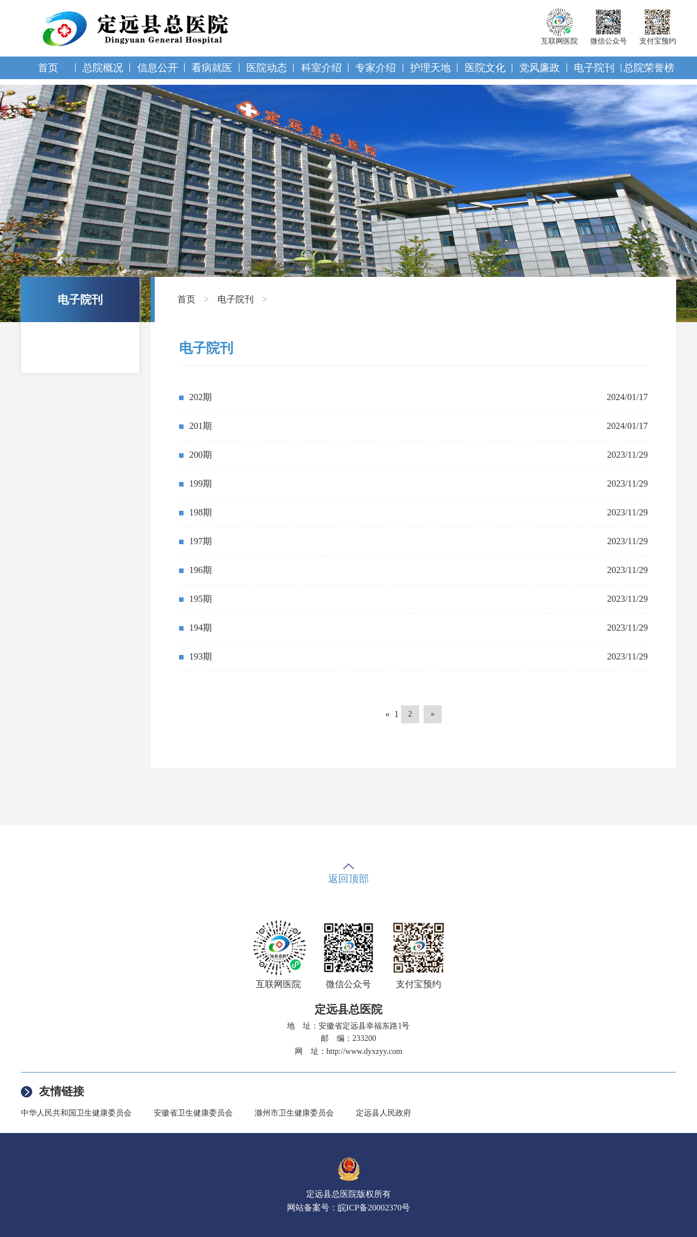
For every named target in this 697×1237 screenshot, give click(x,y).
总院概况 (102, 67)
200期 (200, 454)
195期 (200, 599)
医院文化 (485, 67)
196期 (200, 570)
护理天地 (430, 67)
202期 (200, 397)
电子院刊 (594, 67)
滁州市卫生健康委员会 (294, 1113)
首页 (48, 67)
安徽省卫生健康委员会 (193, 1113)
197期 (200, 541)
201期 (200, 426)
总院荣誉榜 (649, 67)
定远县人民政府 (383, 1113)
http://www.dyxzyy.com (364, 1051)
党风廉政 (539, 67)
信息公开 (157, 67)
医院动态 (266, 67)
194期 (200, 627)
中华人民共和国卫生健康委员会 (76, 1113)
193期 (200, 656)
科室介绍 (321, 67)
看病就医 (211, 67)
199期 (200, 483)
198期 (200, 512)
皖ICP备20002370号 (374, 1207)
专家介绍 (375, 67)
